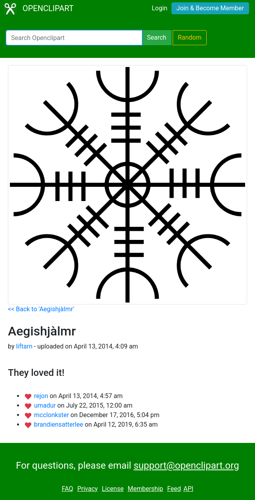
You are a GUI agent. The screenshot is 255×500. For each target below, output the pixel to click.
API (188, 488)
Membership (145, 488)
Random (190, 37)
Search (156, 37)
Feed (174, 488)
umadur (45, 405)
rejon (42, 396)
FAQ (67, 488)
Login (159, 8)
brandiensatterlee (59, 424)
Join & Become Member (210, 8)
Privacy (87, 488)
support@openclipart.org (186, 465)
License (113, 488)
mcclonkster (52, 415)
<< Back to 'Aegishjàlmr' (41, 309)
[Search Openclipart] (74, 37)
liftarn (24, 346)
